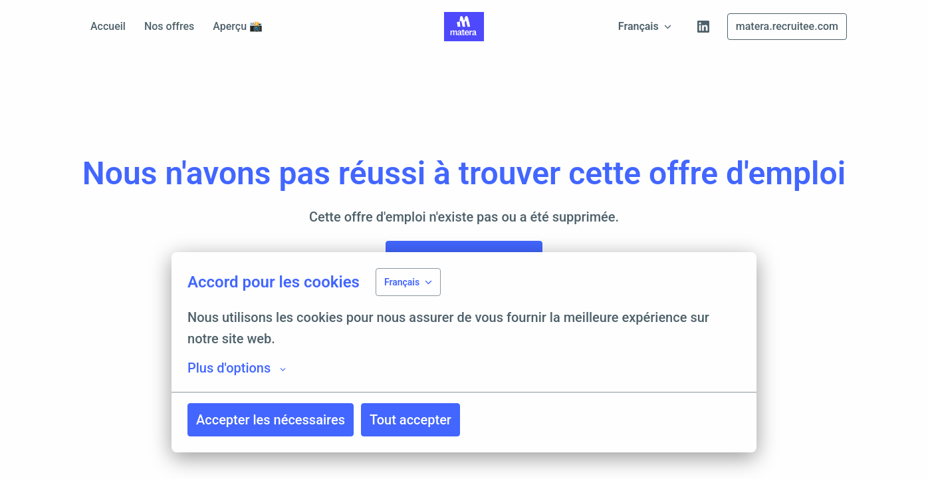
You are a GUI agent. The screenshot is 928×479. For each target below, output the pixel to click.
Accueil (108, 26)
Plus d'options (236, 368)
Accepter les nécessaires (270, 420)
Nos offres (169, 26)
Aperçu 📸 (238, 26)
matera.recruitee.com (787, 26)
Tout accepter (410, 420)
